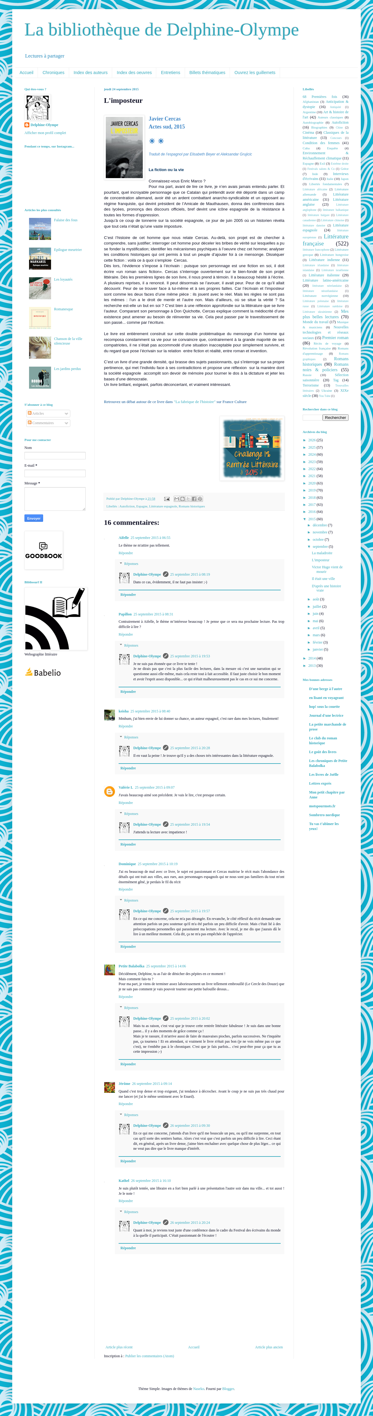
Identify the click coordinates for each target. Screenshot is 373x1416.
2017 (312, 505)
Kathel (124, 1181)
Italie (330, 179)
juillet (317, 606)
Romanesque (63, 309)
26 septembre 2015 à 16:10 (151, 1181)
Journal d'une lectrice (326, 715)
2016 (312, 512)
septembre (321, 546)
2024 (312, 454)
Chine (339, 127)
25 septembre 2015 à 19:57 (190, 911)
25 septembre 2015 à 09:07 (155, 787)
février (318, 642)
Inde (315, 174)
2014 (312, 658)
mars (317, 635)
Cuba (306, 148)
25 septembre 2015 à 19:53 (190, 656)
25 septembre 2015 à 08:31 (153, 614)
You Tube (324, 396)
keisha (124, 711)
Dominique (127, 864)
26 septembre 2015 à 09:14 (152, 1084)
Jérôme (124, 1084)
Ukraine (326, 390)
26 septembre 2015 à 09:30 (190, 1125)
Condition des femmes (321, 143)
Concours (336, 138)
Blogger (228, 1389)
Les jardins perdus (67, 369)
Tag (335, 380)
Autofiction (127, 506)
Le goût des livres (322, 752)
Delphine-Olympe (147, 574)
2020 (312, 483)
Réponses (131, 564)
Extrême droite (340, 163)
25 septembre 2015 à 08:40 (150, 711)
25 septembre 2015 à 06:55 (150, 538)
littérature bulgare (318, 215)
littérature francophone (316, 249)
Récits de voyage (327, 343)
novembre (320, 532)
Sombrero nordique (324, 815)
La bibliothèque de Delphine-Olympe (161, 29)
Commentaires (41, 423)
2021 (312, 476)
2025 (312, 447)
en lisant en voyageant (326, 698)
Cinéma (308, 132)
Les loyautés (63, 279)
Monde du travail (315, 322)
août (316, 599)
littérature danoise (314, 225)
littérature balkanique (336, 209)
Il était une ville (323, 579)
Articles (36, 413)
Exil (322, 163)
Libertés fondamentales (325, 184)
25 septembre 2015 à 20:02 (190, 1018)
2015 (312, 519)
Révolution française (317, 348)
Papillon (125, 614)
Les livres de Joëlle (323, 774)
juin (316, 613)
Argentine (309, 112)
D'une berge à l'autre (325, 689)
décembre (320, 525)
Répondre (126, 553)
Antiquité (335, 107)
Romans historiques (192, 506)
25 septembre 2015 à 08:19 (190, 574)
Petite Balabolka (131, 966)
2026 (312, 440)
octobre (319, 539)
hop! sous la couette (324, 706)
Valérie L (126, 787)
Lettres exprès (320, 783)
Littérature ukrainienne (317, 311)
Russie (307, 375)
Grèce (345, 168)
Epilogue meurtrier (68, 250)
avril (316, 628)
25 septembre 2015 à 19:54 (190, 824)
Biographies (319, 127)
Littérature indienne (324, 260)
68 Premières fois (320, 97)
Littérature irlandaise (316, 265)
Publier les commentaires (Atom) (149, 1356)
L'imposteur (321, 560)
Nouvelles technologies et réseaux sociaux (326, 332)
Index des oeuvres (134, 72)
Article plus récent (119, 1347)
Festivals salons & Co (320, 168)
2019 (312, 490)
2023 (312, 462)
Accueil (26, 72)
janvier (318, 649)
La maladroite (322, 553)
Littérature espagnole (163, 506)
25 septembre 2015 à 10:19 (158, 864)
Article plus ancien (269, 1347)
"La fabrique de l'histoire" (195, 401)
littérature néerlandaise (327, 285)
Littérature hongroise (334, 254)
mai (316, 621)
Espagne (142, 506)
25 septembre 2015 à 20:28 (190, 748)
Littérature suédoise (329, 306)
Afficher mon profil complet (45, 133)
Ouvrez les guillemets (255, 72)
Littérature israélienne (335, 270)
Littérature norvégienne (320, 295)
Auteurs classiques (330, 117)
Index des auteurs (91, 72)
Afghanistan (311, 101)
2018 (312, 497)
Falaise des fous (66, 220)
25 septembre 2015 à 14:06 (166, 966)
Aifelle (124, 538)
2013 (312, 665)
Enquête (332, 148)
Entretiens (170, 72)
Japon (345, 179)
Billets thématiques (208, 72)
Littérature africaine (315, 189)
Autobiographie (313, 122)
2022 (312, 469)
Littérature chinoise (332, 220)
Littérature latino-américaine (326, 280)
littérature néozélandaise (320, 291)
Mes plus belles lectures (326, 314)
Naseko (198, 1389)
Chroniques (53, 72)
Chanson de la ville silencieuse (68, 341)
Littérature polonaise (316, 301)
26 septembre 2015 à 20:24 (190, 1222)
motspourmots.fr (322, 806)
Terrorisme (311, 385)
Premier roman (335, 337)
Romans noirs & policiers (326, 367)
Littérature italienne (324, 275)
